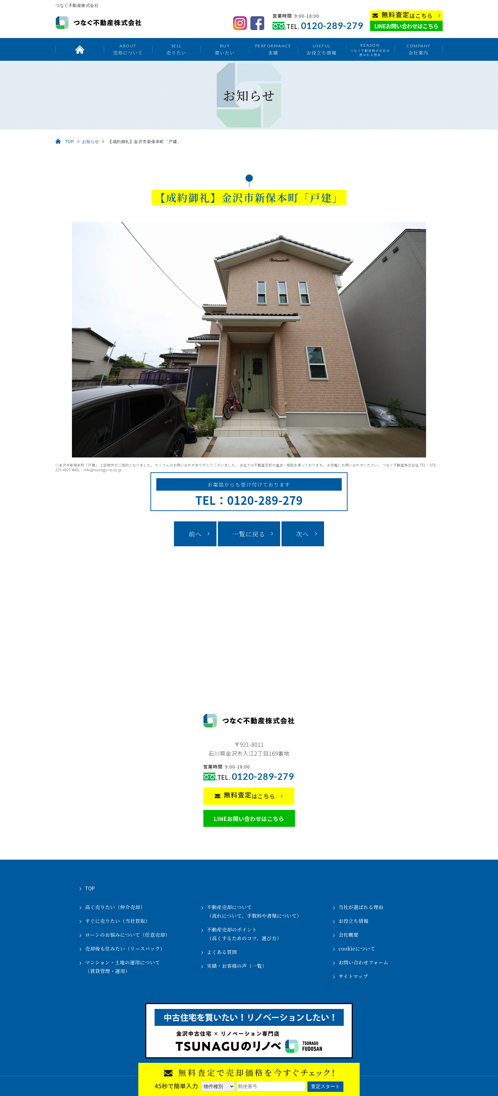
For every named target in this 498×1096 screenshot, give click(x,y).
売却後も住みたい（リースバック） (125, 948)
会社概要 (349, 934)
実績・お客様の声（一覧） (237, 965)
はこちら (407, 15)
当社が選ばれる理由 (361, 907)
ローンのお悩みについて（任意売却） (127, 934)
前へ (195, 533)
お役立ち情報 (321, 49)
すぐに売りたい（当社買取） (117, 920)
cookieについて (357, 948)
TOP (69, 141)
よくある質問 (222, 951)
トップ (79, 49)
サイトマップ (353, 976)
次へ (302, 533)
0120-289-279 (332, 26)
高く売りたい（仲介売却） (115, 907)
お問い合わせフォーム (363, 962)
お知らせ (90, 141)
